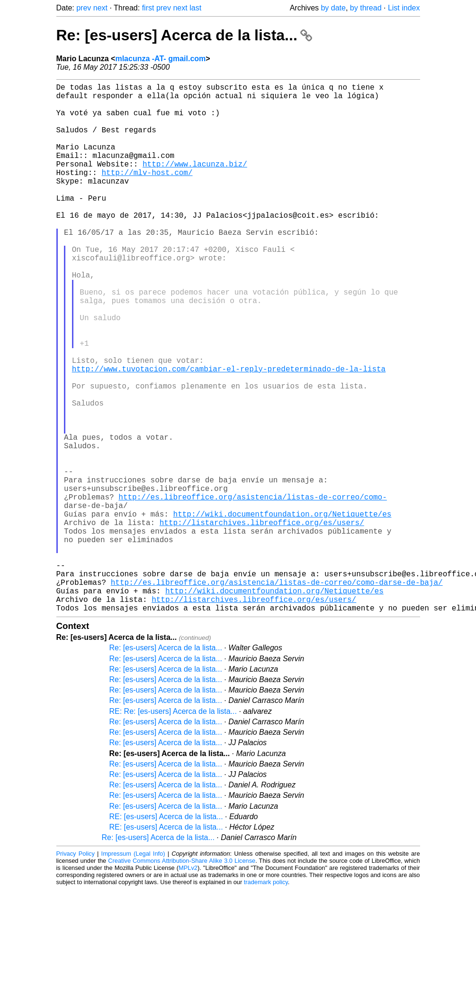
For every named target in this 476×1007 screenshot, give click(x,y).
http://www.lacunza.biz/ (195, 182)
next (100, 8)
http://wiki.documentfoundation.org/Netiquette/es (282, 610)
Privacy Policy (75, 971)
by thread (366, 8)
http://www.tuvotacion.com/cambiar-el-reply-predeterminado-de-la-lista (229, 433)
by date (333, 8)
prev (83, 8)
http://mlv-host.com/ (147, 193)
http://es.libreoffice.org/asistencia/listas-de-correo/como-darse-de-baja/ (277, 694)
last (195, 8)
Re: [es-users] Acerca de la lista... (184, 35)
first (148, 8)
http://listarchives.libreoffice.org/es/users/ (262, 621)
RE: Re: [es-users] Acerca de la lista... (173, 829)
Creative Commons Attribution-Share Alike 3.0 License (181, 978)
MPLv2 (188, 985)
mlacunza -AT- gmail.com (160, 59)
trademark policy (266, 999)
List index (404, 8)
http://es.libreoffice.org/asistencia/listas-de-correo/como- (252, 589)
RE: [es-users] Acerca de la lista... (166, 934)
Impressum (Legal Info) (133, 971)
